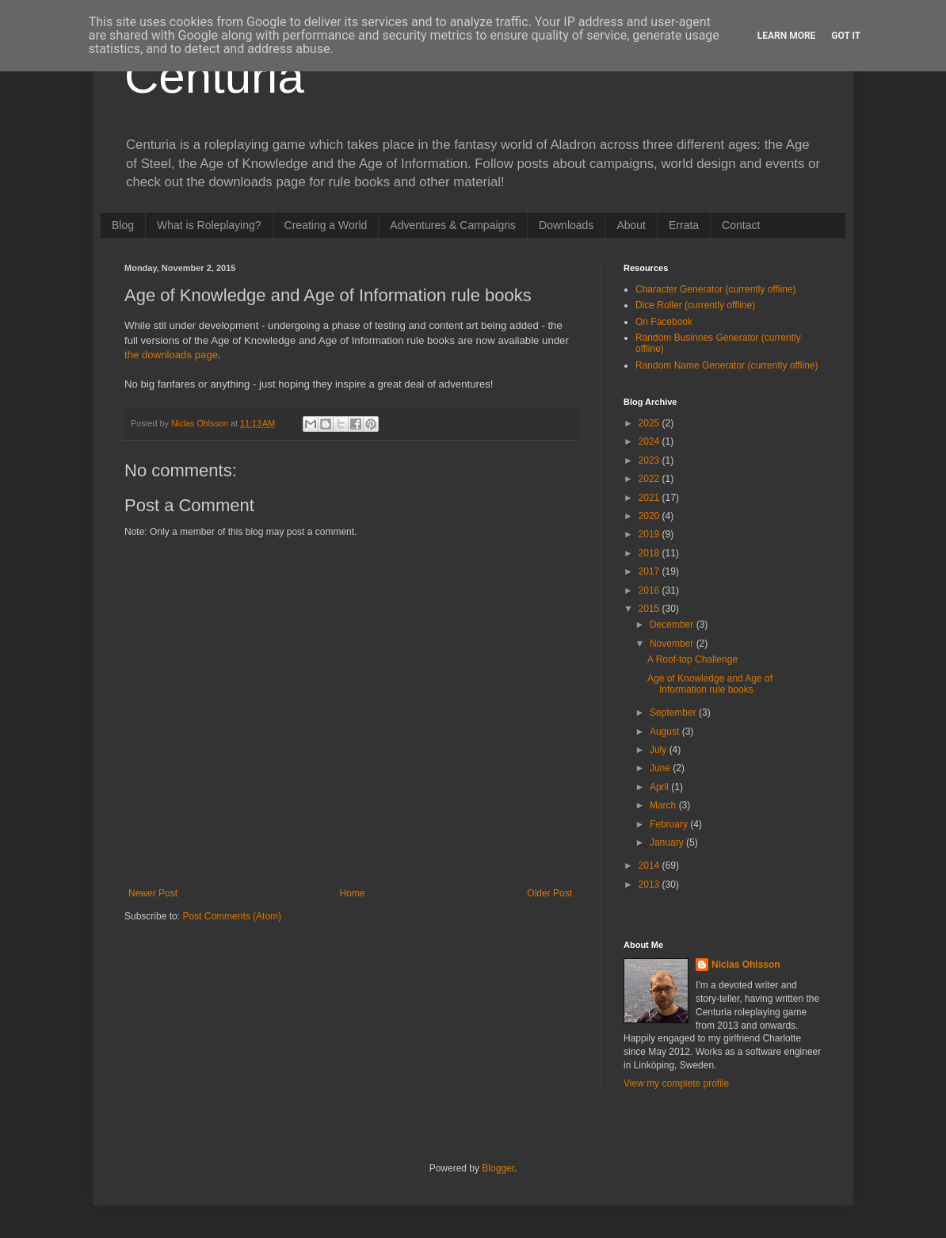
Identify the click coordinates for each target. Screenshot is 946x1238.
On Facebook (663, 321)
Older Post (549, 893)
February (670, 824)
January (668, 842)
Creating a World (326, 225)
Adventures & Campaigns (453, 225)
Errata (684, 225)
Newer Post (152, 893)
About (631, 225)
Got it (845, 35)
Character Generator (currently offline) (715, 289)
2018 (650, 553)
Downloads (566, 225)
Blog (123, 225)
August (666, 731)
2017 (650, 571)
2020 (650, 516)
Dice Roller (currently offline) (695, 305)
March (664, 805)
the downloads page (171, 355)
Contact (741, 225)
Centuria (214, 76)
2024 (650, 441)
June (661, 768)
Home (352, 893)
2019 (650, 534)
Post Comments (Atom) (231, 916)
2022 (650, 478)
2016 (650, 590)
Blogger (498, 1168)
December (673, 624)
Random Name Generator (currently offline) (726, 365)
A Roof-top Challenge (692, 659)
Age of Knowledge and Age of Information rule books (709, 684)
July (659, 749)
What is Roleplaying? (209, 225)
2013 (650, 884)
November (673, 643)
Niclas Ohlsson (745, 964)
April (660, 787)
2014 (650, 865)
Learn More (786, 35)
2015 (650, 608)
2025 (650, 423)
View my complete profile (676, 1083)
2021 (650, 497)
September (674, 712)
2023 (650, 460)
